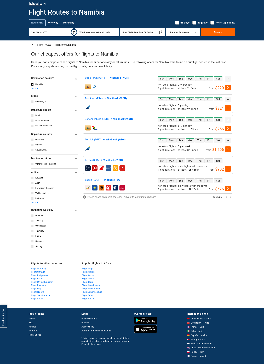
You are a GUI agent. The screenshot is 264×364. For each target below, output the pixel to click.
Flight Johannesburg (92, 292)
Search (218, 32)
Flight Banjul (88, 298)
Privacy (85, 322)
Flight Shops (35, 334)
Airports (33, 330)
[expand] (228, 79)
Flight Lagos (88, 268)
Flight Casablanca (91, 285)
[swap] (74, 32)
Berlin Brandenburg (44, 125)
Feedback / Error (3, 316)
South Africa (41, 150)
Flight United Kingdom (42, 282)
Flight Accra (88, 275)
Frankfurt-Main (42, 120)
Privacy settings (89, 318)
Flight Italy (36, 288)
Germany (39, 139)
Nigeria (38, 145)
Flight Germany (38, 268)
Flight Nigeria (37, 292)
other (34, 88)
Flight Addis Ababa (91, 288)
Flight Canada (38, 272)
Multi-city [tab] (68, 22)
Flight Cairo (87, 282)
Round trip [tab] (37, 22)
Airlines (32, 326)
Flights (32, 318)
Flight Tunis (87, 295)
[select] (228, 87)
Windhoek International (45, 164)
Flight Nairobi (88, 272)
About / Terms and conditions (96, 330)
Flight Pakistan (38, 285)
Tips (31, 322)
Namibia (39, 84)
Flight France (37, 278)
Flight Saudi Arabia (40, 295)
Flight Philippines (39, 275)
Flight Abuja (88, 278)
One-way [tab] (53, 22)
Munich (38, 115)
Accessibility (88, 326)
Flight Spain (37, 298)
